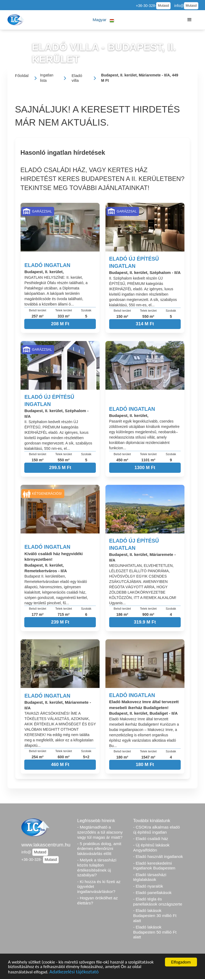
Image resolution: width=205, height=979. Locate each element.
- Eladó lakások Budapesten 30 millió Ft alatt (154, 915)
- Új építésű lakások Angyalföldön (151, 847)
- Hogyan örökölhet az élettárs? (97, 900)
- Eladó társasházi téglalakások (149, 877)
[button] (103, 20)
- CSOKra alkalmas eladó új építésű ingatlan (156, 829)
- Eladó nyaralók (148, 886)
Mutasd (163, 5)
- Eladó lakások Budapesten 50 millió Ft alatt (154, 932)
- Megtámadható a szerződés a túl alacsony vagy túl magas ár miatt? (100, 832)
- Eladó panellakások (152, 892)
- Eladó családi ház (150, 838)
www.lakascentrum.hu (45, 845)
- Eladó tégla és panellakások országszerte (157, 901)
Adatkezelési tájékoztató (73, 975)
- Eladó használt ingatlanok (158, 856)
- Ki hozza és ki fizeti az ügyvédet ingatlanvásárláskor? (98, 886)
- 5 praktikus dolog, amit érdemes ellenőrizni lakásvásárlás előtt (99, 848)
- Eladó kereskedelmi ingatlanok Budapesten (154, 865)
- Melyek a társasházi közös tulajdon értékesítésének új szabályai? (96, 867)
